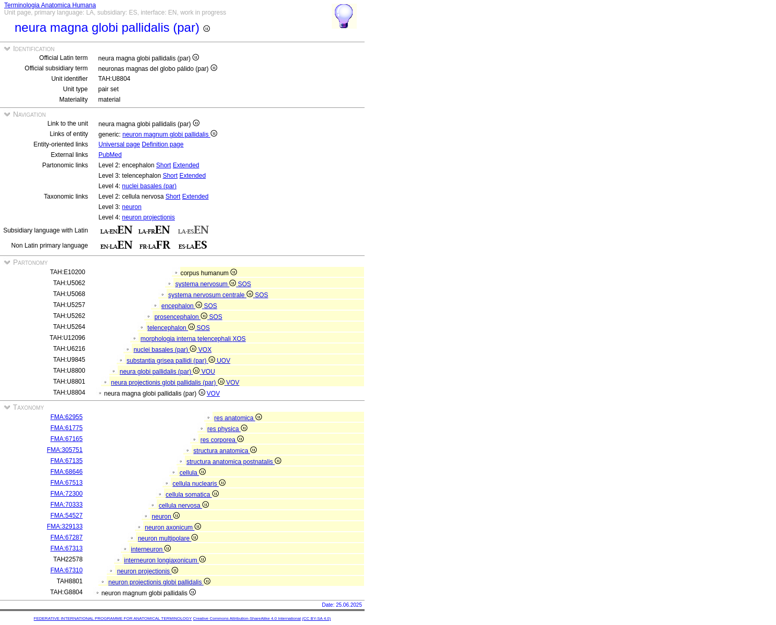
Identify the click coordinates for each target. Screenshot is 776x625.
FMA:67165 (67, 439)
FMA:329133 (65, 526)
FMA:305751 (65, 450)
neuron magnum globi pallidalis (169, 134)
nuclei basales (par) (149, 186)
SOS (244, 284)
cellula (193, 472)
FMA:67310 (67, 570)
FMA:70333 (67, 504)
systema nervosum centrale (211, 295)
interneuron (151, 549)
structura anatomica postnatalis (233, 461)
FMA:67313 (67, 548)
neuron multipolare (168, 538)
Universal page (119, 144)
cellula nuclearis (199, 483)
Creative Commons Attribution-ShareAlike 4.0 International (247, 618)
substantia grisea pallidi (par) (172, 360)
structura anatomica (225, 451)
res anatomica (238, 418)
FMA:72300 (67, 493)
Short (163, 165)
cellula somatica (192, 494)
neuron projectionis (148, 217)
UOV (223, 360)
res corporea (222, 440)
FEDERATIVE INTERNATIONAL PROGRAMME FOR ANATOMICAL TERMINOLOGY (113, 618)
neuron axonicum (173, 527)
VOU (208, 371)
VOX (204, 349)
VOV (232, 382)
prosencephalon (181, 317)
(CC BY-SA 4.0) (316, 618)
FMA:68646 (67, 471)
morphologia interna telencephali (187, 338)
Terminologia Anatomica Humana (50, 5)
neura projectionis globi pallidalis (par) (168, 382)
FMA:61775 (67, 428)
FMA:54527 (67, 515)
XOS (239, 338)
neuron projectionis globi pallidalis (159, 582)
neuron (131, 207)
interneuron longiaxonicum (165, 560)
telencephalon (171, 328)
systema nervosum (206, 284)
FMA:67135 (67, 460)
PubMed (110, 154)
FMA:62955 (67, 417)
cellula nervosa (184, 505)
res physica (227, 429)
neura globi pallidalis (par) (161, 371)
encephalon (182, 306)
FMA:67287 (67, 537)
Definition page (162, 144)
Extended (186, 165)
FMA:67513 (67, 482)
